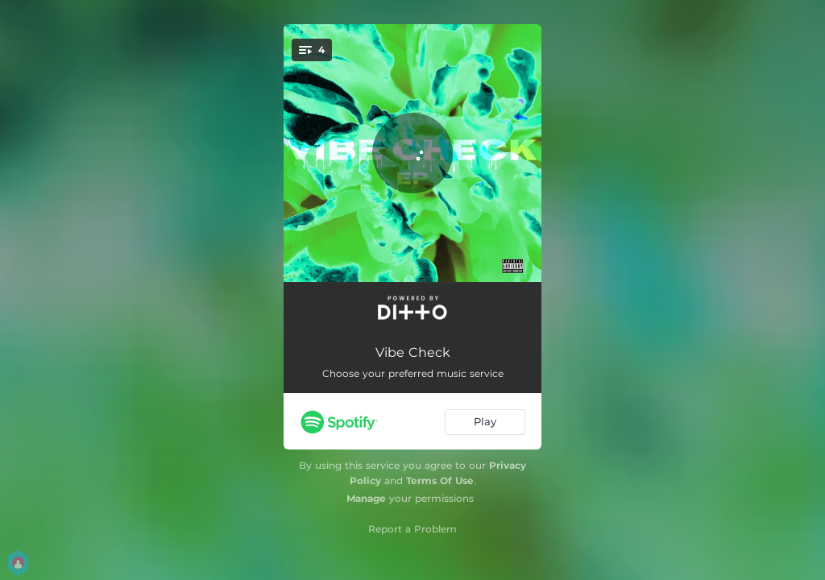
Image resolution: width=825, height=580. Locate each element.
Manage (366, 498)
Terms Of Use (440, 480)
